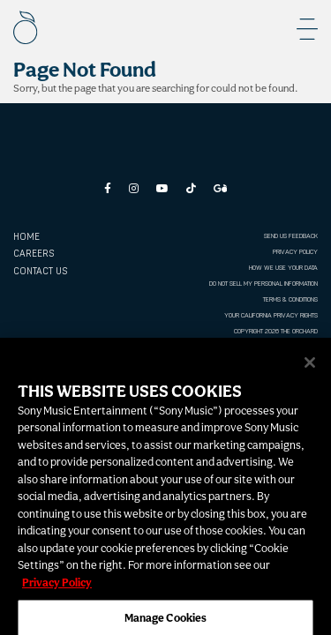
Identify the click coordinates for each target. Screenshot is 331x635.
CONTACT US (40, 271)
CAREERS (33, 253)
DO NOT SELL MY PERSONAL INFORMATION (263, 284)
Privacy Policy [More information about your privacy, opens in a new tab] (57, 588)
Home (26, 237)
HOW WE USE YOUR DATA (283, 268)
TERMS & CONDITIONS (290, 299)
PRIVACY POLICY (295, 252)
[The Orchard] (25, 27)
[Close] (309, 368)
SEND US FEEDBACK (291, 236)
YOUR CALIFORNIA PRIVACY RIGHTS (271, 315)
